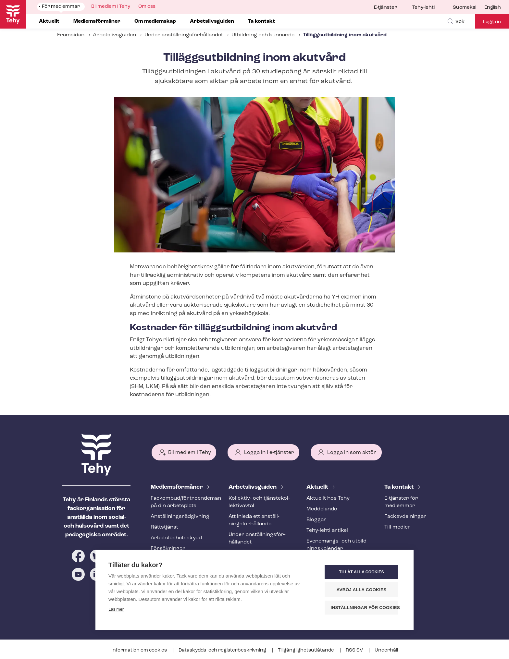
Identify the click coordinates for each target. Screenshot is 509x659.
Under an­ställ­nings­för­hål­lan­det (183, 35)
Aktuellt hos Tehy (328, 498)
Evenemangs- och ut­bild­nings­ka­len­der (337, 545)
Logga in (492, 21)
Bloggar (316, 519)
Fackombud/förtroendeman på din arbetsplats (182, 502)
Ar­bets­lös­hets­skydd (176, 538)
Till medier (397, 527)
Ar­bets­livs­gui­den (253, 487)
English (492, 7)
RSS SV (355, 650)
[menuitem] (468, 8)
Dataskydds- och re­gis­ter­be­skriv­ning (223, 650)
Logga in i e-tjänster (269, 452)
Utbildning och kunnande (262, 35)
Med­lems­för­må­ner (177, 487)
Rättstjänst (164, 527)
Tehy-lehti (423, 7)
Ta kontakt (399, 487)
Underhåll (386, 650)
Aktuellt (317, 487)
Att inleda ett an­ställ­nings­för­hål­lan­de (254, 520)
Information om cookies (139, 650)
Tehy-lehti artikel (327, 530)
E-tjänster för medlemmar (401, 502)
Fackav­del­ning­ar (405, 516)
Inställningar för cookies (365, 607)
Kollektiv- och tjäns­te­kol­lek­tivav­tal (259, 502)
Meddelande (321, 509)
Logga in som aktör (352, 452)
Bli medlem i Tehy (189, 452)
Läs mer (116, 609)
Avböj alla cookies (362, 589)
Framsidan (70, 35)
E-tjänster (385, 7)
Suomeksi (464, 7)
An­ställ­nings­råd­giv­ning (180, 516)
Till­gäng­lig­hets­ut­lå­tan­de (306, 650)
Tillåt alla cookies (361, 572)
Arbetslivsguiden (114, 35)
